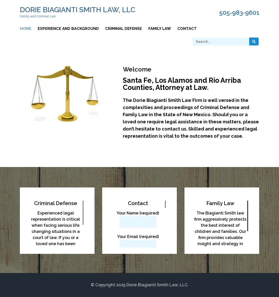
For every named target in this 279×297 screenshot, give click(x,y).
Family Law (159, 28)
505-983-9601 (239, 13)
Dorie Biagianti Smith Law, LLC (77, 10)
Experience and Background (68, 28)
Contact (187, 28)
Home (25, 28)
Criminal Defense (123, 28)
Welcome (137, 69)
